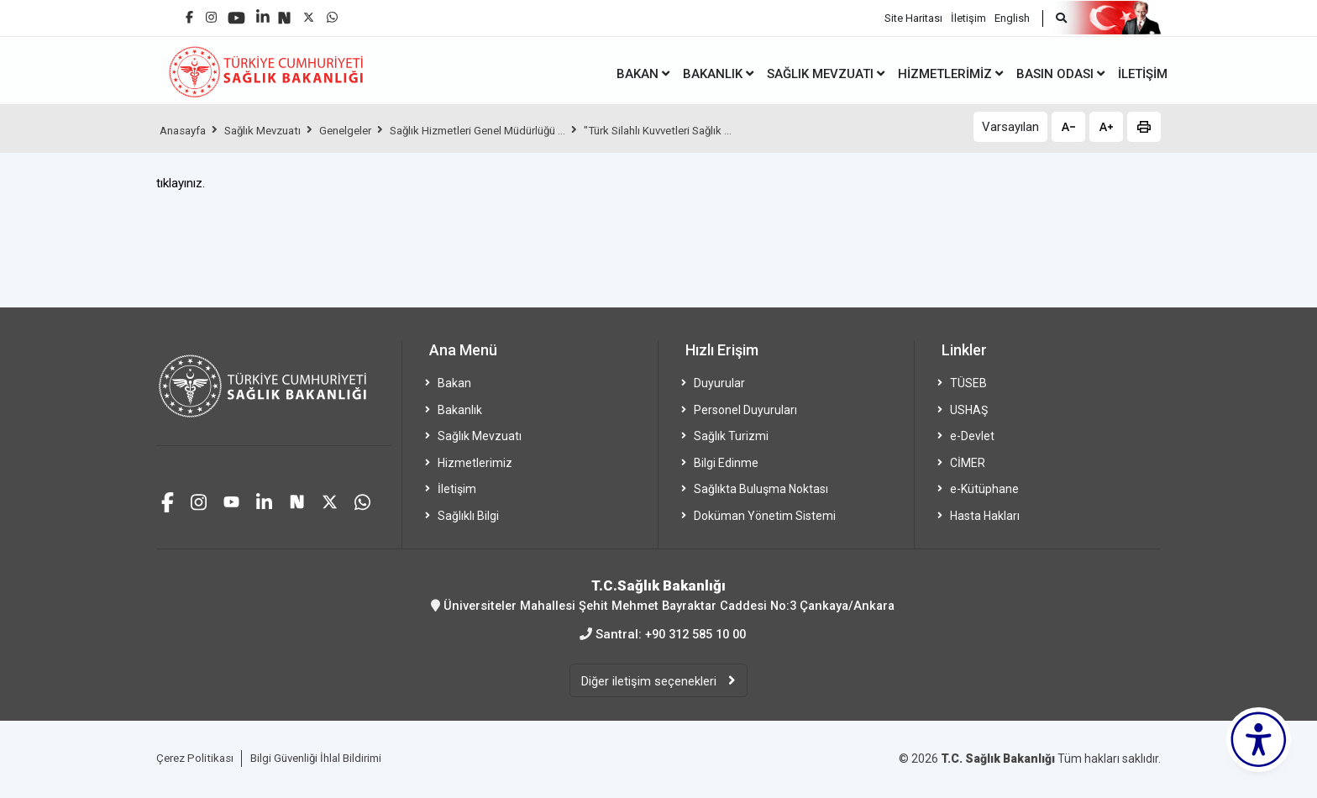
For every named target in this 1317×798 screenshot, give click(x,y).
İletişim (968, 17)
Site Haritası (913, 17)
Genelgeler (361, 130)
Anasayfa (186, 130)
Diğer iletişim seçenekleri (650, 680)
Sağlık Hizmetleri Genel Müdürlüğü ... (504, 130)
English (1012, 17)
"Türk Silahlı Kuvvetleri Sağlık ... (698, 130)
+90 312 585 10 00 (696, 633)
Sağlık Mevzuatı (272, 130)
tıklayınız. (180, 183)
